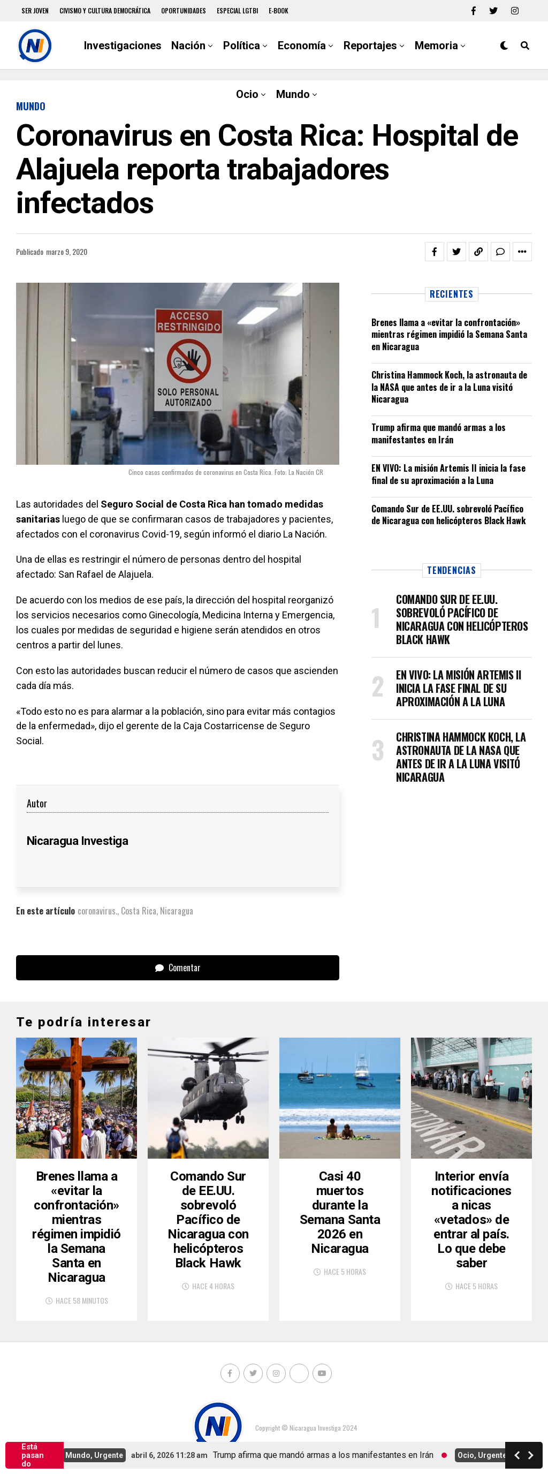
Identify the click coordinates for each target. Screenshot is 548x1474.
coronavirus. (97, 910)
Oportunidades (183, 10)
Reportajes (370, 45)
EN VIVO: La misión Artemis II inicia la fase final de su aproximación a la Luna (448, 474)
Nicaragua (176, 910)
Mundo (293, 94)
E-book (278, 10)
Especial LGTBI (237, 10)
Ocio (247, 94)
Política (241, 45)
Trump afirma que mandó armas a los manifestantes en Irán (438, 433)
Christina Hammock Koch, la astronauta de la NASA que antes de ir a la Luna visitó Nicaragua (449, 386)
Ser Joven (35, 10)
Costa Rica (138, 910)
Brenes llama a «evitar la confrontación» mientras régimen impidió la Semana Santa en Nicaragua (449, 334)
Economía (302, 45)
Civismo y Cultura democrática (104, 10)
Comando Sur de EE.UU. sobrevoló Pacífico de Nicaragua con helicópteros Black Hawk (448, 514)
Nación (188, 45)
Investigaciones (123, 45)
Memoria (436, 45)
